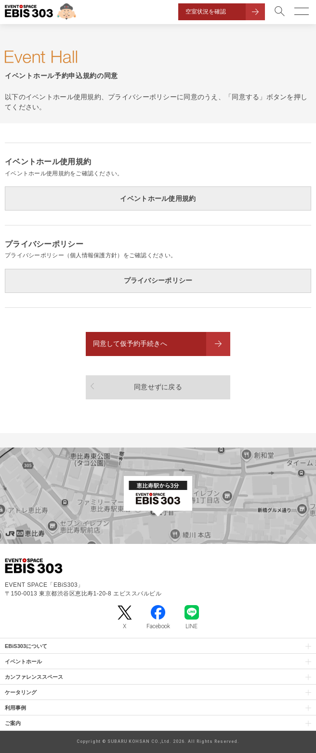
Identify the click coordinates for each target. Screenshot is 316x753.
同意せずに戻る (158, 387)
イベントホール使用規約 (158, 198)
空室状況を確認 (205, 11)
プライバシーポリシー (158, 280)
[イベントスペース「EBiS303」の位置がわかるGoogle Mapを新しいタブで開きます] (158, 496)
